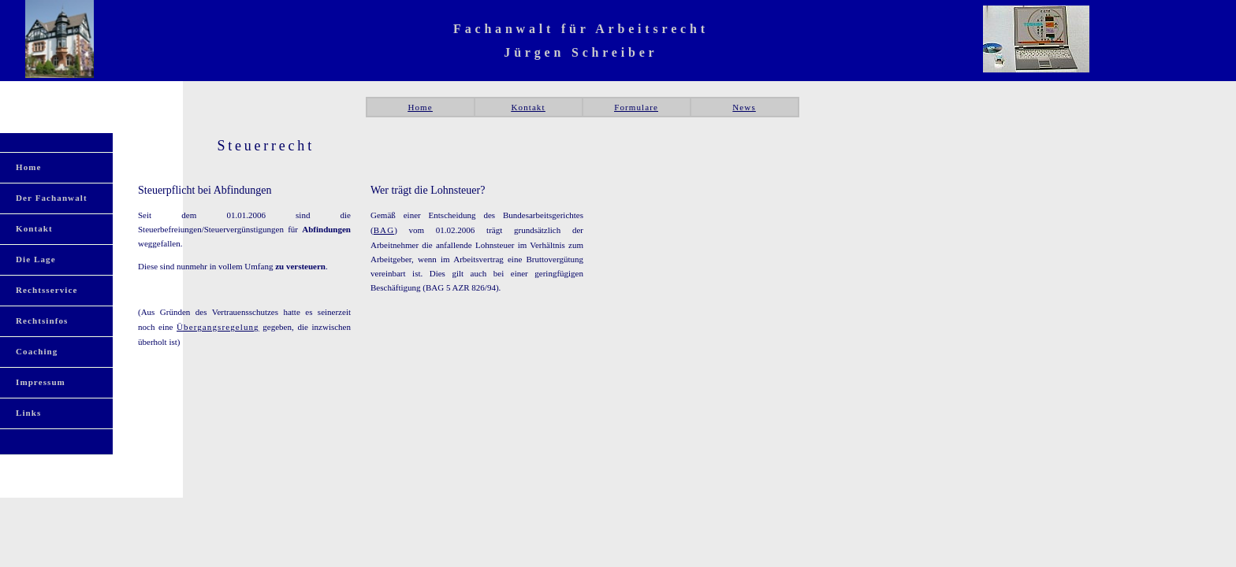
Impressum (40, 382)
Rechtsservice (46, 290)
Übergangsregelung (218, 327)
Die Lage (36, 259)
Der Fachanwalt (51, 197)
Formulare (636, 107)
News (743, 107)
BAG (384, 230)
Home (420, 107)
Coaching (37, 351)
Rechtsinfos (42, 320)
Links (28, 412)
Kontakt (528, 107)
